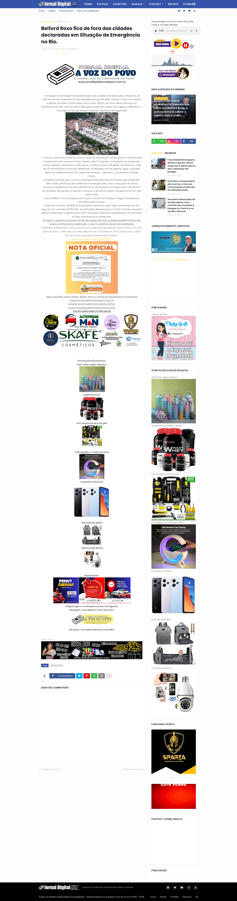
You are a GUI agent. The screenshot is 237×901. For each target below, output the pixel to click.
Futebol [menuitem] (188, 4)
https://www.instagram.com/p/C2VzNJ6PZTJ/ (91, 239)
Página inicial (48, 21)
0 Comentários (71, 49)
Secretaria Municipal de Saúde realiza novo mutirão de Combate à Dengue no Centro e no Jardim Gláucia (181, 205)
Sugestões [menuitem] (120, 4)
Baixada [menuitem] (137, 4)
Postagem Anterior (50, 769)
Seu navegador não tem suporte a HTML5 (176, 30)
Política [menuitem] (102, 4)
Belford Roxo (64, 21)
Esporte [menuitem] (173, 4)
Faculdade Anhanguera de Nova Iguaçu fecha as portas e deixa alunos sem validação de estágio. (181, 165)
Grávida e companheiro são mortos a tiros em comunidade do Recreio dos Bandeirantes (181, 186)
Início (42, 10)
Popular (156, 153)
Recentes (170, 153)
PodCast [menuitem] (155, 4)
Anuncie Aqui (66, 10)
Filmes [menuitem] (88, 4)
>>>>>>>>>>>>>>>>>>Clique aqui (169, 259)
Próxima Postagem (133, 769)
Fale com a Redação (88, 10)
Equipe (52, 10)
